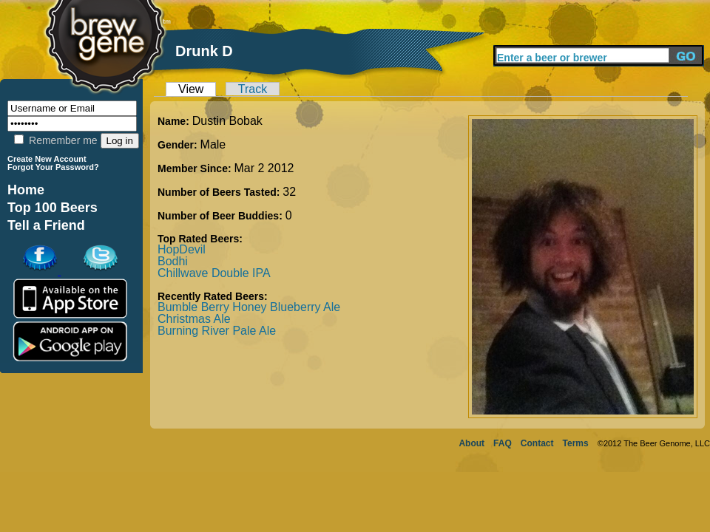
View (190, 89)
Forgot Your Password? (53, 167)
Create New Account (47, 158)
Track (252, 89)
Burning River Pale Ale (217, 330)
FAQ (502, 443)
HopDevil (182, 249)
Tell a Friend (46, 225)
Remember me (55, 140)
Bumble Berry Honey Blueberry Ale (249, 307)
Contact (537, 443)
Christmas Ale (194, 319)
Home (25, 190)
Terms (576, 443)
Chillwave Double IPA (214, 273)
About (471, 443)
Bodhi (173, 261)
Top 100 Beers (52, 207)
